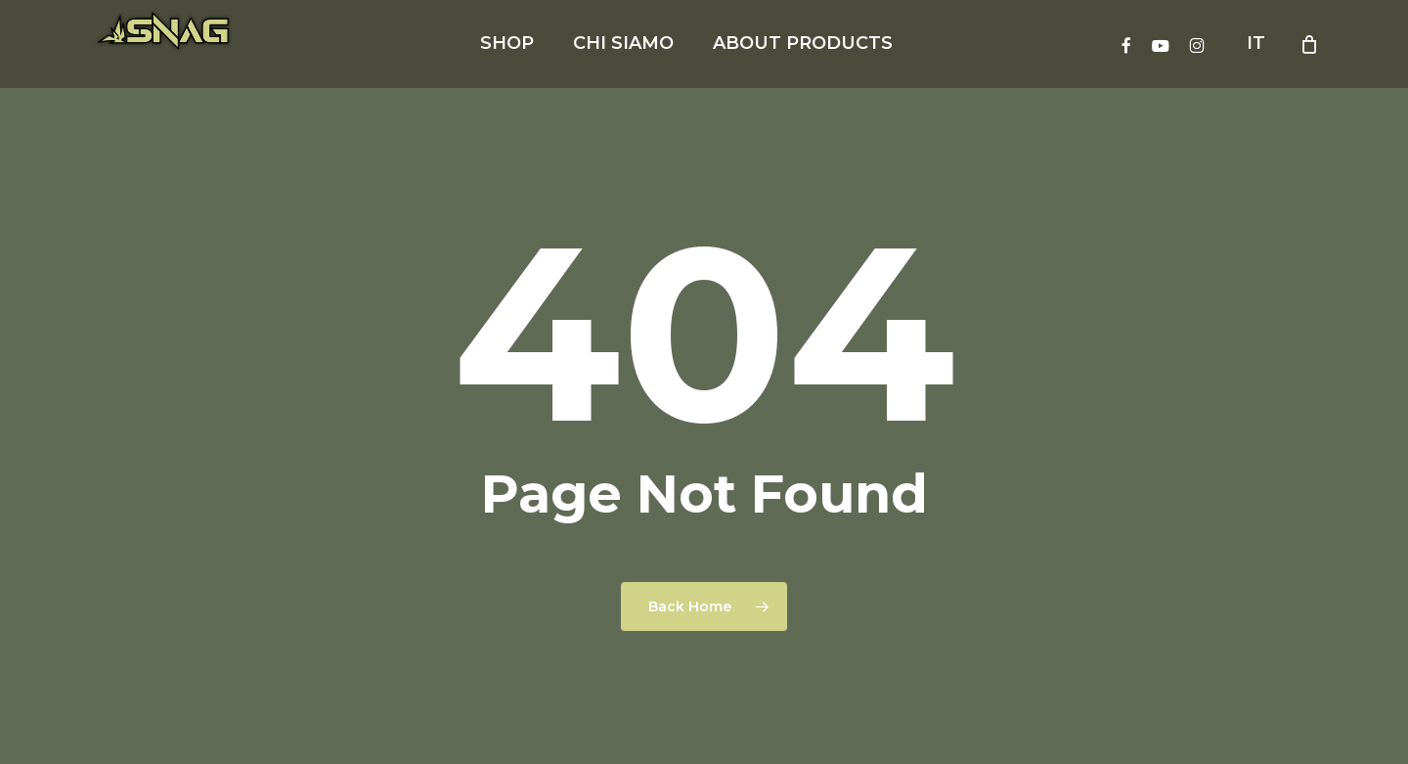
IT (1256, 43)
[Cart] (1309, 44)
